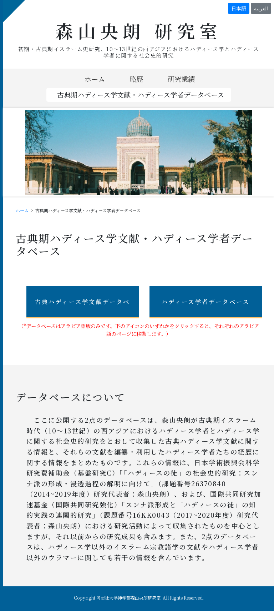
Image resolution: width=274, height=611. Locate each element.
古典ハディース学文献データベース (82, 307)
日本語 (238, 8)
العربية (261, 8)
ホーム (95, 79)
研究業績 (181, 79)
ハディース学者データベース (206, 301)
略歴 (136, 79)
